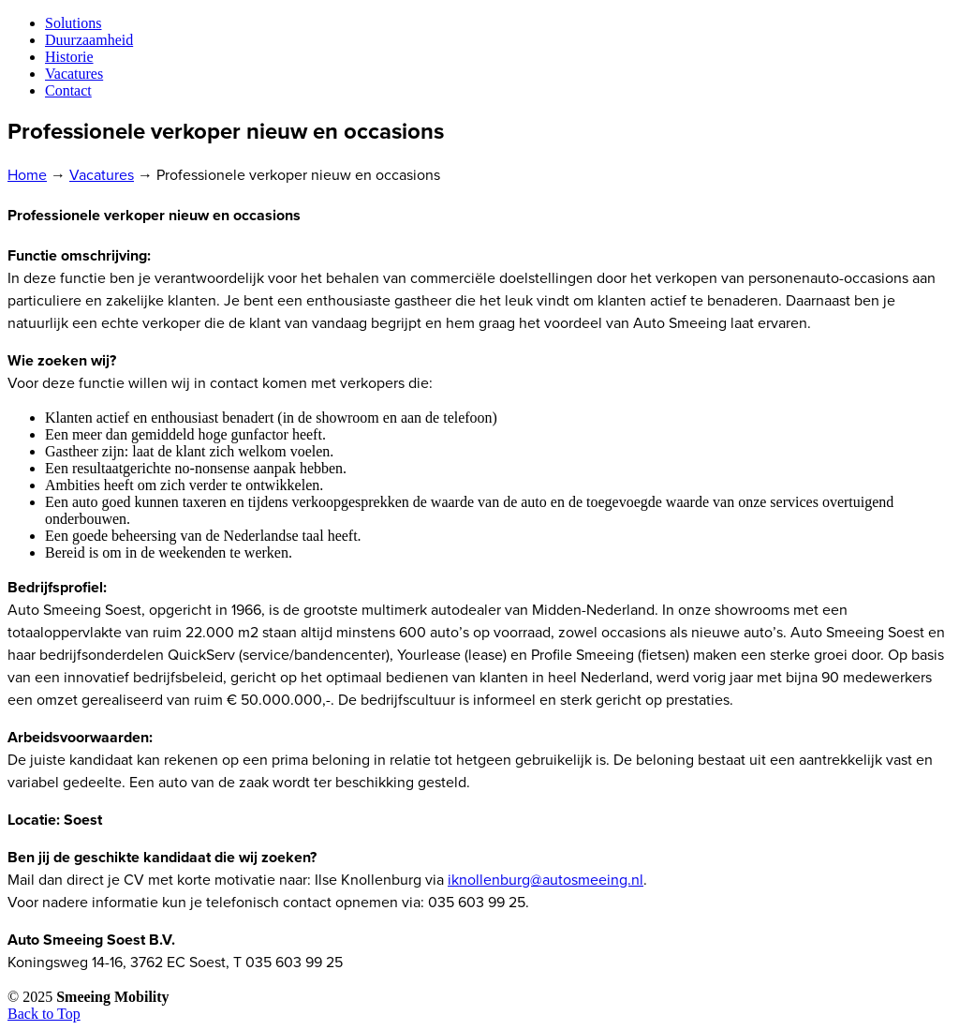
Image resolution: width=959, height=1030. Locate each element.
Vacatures (101, 175)
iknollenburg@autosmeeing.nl (545, 880)
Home (27, 175)
